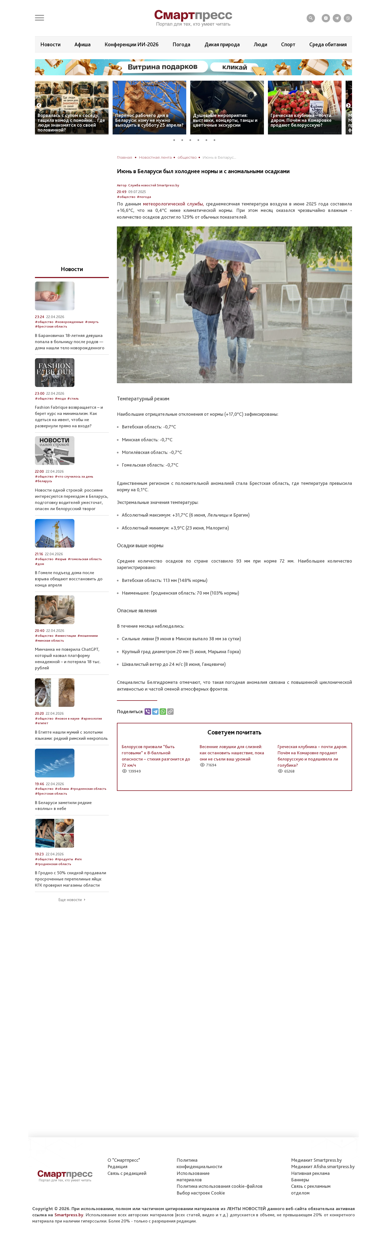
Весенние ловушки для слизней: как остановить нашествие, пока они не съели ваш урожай (232, 753)
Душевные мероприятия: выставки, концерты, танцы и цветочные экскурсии (225, 120)
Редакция (117, 1166)
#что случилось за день (74, 476)
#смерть (92, 322)
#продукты (64, 859)
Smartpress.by (69, 1214)
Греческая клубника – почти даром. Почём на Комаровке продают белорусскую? (301, 120)
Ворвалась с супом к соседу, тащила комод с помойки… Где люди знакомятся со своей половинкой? (71, 122)
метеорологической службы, (173, 204)
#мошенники (87, 636)
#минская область (49, 640)
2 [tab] (184, 139)
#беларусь (43, 481)
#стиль (73, 398)
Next (348, 106)
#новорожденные (69, 322)
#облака (62, 789)
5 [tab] (208, 139)
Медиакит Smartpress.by (316, 1160)
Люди (260, 44)
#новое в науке (67, 718)
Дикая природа (222, 44)
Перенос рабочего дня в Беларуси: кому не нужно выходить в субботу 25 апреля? (149, 120)
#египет (41, 723)
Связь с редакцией (127, 1173)
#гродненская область (88, 789)
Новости (50, 44)
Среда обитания (328, 44)
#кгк (78, 859)
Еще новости (70, 899)
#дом (39, 564)
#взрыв (60, 559)
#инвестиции (65, 636)
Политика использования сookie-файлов (220, 1186)
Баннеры (300, 1179)
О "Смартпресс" (124, 1160)
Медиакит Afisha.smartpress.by (323, 1166)
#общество (126, 197)
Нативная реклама (310, 1173)
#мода (60, 398)
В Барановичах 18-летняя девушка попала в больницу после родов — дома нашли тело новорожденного (69, 341)
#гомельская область (85, 559)
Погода (181, 44)
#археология (91, 718)
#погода (144, 197)
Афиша (82, 44)
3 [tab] (192, 139)
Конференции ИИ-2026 (132, 44)
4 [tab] (200, 139)
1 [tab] (176, 139)
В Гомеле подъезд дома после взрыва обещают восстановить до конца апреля (68, 579)
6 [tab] (216, 139)
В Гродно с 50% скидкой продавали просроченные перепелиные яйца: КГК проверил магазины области (70, 879)
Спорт (288, 44)
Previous (39, 106)
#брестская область (51, 326)
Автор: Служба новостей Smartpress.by (148, 185)
